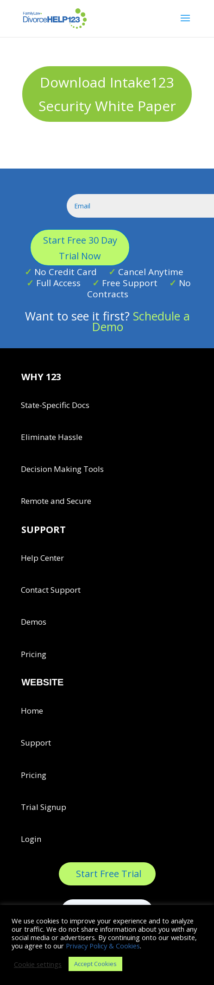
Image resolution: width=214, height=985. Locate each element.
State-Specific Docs (55, 405)
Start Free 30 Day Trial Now (80, 248)
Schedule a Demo (141, 321)
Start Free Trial (108, 873)
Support (36, 742)
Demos (33, 621)
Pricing (33, 654)
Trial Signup (43, 807)
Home (32, 710)
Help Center (42, 557)
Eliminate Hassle (51, 437)
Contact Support (51, 589)
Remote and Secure (56, 501)
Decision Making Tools (62, 469)
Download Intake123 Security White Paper (107, 94)
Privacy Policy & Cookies (103, 945)
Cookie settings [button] (38, 964)
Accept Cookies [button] (95, 964)
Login (31, 839)
